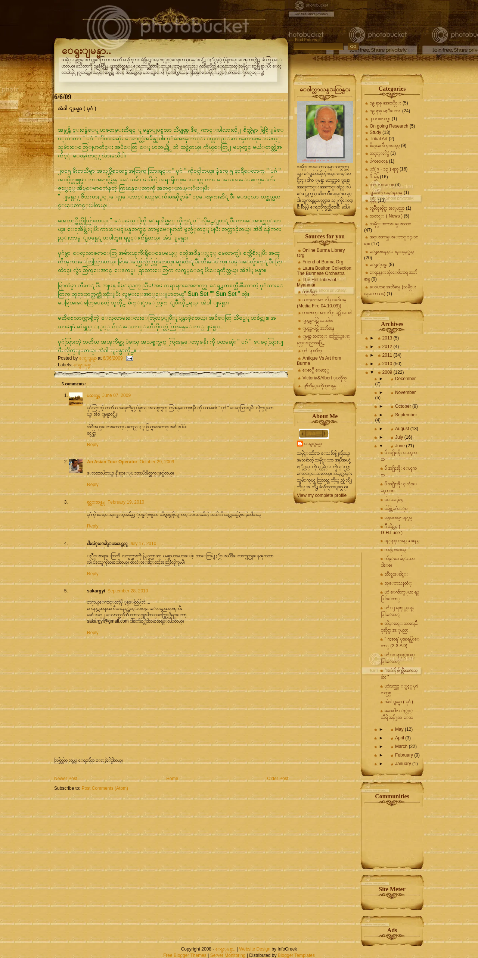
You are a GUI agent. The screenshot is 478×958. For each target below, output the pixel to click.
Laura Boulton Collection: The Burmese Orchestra (325, 271)
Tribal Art (379, 138)
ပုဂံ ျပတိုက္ (312, 350)
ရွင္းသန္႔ (96, 502)
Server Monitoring (228, 955)
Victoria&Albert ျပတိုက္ (324, 378)
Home (172, 778)
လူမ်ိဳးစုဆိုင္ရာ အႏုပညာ (387, 208)
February (404, 755)
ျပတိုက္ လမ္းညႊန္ (386, 192)
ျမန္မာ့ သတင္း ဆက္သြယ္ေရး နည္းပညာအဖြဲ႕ (324, 339)
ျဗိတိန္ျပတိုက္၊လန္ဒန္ (319, 385)
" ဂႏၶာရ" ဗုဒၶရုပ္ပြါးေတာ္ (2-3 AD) (400, 642)
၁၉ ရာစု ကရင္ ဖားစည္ (402, 540)
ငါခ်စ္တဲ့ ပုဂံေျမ (396, 508)
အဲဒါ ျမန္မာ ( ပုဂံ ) (399, 701)
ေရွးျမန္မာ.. (86, 50)
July (399, 437)
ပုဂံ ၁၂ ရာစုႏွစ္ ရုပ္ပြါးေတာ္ (397, 611)
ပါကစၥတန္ (379, 161)
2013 (388, 338)
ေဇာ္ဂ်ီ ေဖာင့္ (315, 370)
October (403, 406)
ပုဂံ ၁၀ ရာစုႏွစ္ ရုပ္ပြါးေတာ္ (398, 658)
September (406, 414)
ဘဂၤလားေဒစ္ (382, 184)
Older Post (277, 778)
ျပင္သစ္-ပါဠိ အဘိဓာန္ (318, 328)
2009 (388, 372)
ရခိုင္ (373, 200)
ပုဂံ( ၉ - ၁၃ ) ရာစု (384, 169)
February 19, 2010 (126, 502)
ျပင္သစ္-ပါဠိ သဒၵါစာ (317, 320)
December (405, 378)
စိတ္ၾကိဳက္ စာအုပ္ (385, 145)
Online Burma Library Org (321, 253)
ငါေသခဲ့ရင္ (394, 499)
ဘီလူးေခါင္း (396, 574)
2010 (388, 363)
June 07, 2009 (116, 395)
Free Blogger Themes (185, 955)
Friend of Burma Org (322, 261)
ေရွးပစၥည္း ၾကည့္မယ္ (392, 251)
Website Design (254, 949)
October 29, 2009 (157, 461)
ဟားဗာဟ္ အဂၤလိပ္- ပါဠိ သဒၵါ (326, 312)
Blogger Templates (296, 955)
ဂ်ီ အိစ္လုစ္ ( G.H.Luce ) (392, 529)
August (402, 428)
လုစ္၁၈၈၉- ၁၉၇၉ (398, 517)
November (405, 392)
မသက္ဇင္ (93, 395)
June (400, 445)
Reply (93, 444)
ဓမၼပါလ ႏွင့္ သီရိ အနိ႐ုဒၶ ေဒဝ (397, 714)
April (400, 738)
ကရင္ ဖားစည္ (395, 549)
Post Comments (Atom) (104, 788)
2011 (388, 355)
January (403, 763)
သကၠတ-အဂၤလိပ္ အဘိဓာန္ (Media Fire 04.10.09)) (321, 303)
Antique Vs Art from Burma (319, 361)
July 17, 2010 (143, 543)
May (400, 729)
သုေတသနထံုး (399, 583)
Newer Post (65, 778)
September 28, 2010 (128, 591)
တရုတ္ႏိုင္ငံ (379, 153)
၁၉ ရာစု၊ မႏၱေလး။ (385, 110)
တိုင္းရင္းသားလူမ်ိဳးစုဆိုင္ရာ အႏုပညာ (400, 627)
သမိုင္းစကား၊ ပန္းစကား (391, 223)
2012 (388, 346)
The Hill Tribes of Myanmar (316, 282)
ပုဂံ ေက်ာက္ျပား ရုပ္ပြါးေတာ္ (400, 595)
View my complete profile (322, 495)
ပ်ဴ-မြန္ (374, 176)
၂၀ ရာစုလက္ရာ (380, 118)
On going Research (389, 126)
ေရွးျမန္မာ (82, 364)
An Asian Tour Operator (112, 461)
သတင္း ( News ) (386, 216)
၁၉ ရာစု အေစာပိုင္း (385, 103)
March (402, 746)
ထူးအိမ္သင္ (309, 291)
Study (375, 132)
